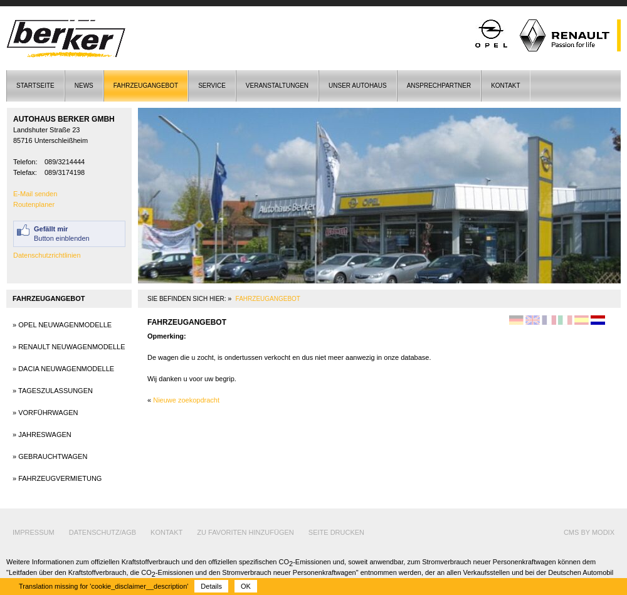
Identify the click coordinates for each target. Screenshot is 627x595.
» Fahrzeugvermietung (57, 478)
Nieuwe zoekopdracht (186, 400)
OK (246, 586)
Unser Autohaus (358, 85)
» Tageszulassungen (53, 390)
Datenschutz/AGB (102, 532)
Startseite (35, 85)
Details (211, 586)
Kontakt (505, 85)
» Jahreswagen (42, 434)
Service (212, 85)
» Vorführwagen (45, 412)
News (84, 85)
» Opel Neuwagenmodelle (62, 325)
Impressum (34, 532)
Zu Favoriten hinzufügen (245, 532)
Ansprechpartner (439, 85)
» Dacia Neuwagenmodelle (63, 368)
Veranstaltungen (277, 85)
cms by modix (589, 532)
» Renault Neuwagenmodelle (69, 346)
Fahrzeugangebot (145, 85)
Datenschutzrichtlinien (47, 255)
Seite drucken (336, 532)
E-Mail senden (35, 193)
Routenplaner (34, 204)
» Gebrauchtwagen (50, 456)
